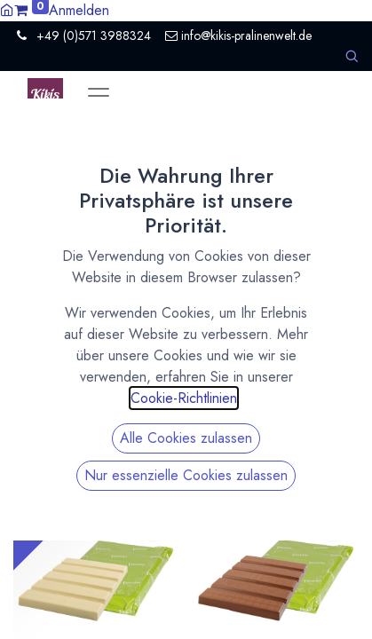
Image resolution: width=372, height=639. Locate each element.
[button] (351, 56)
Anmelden (79, 10)
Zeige (182, 159)
